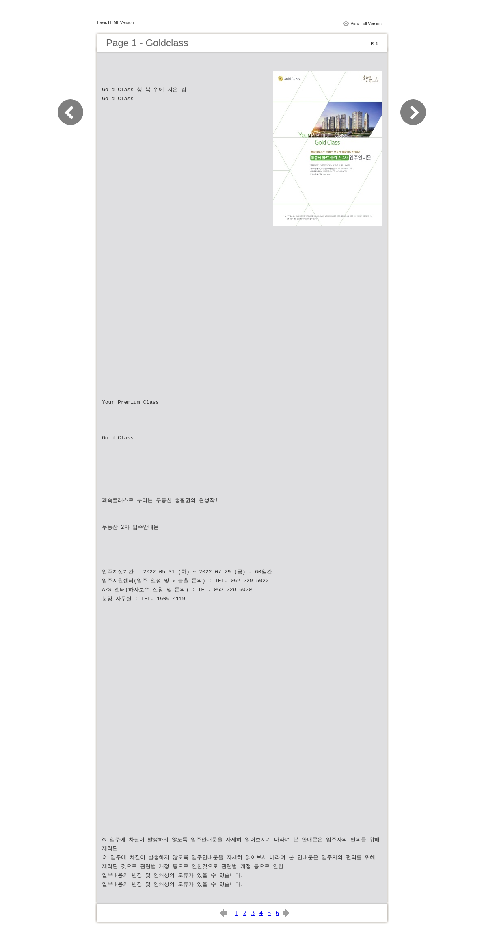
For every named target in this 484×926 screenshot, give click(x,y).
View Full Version (366, 24)
